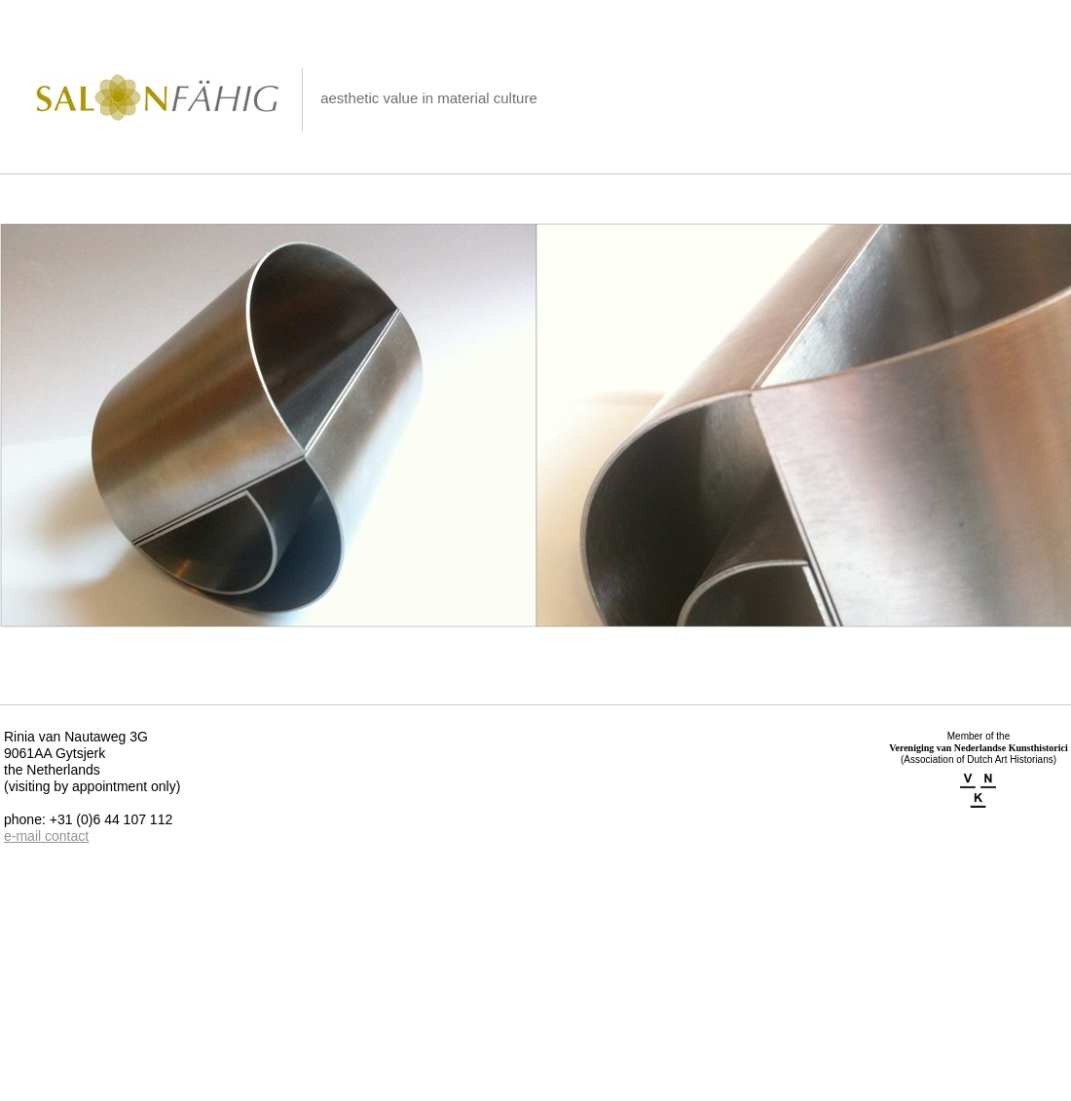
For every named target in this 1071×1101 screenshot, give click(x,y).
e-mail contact (46, 836)
